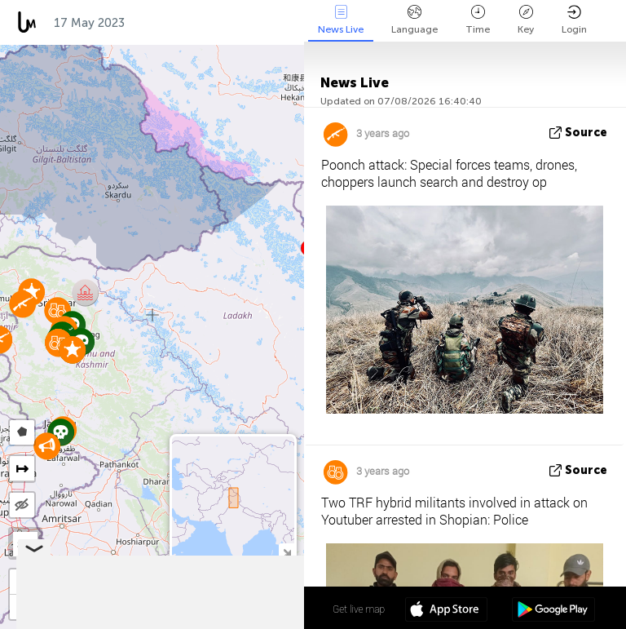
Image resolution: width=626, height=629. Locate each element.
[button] (47, 446)
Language (414, 20)
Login (574, 20)
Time (477, 20)
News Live (341, 20)
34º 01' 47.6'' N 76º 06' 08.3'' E (240, 608)
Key (526, 20)
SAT (25, 544)
